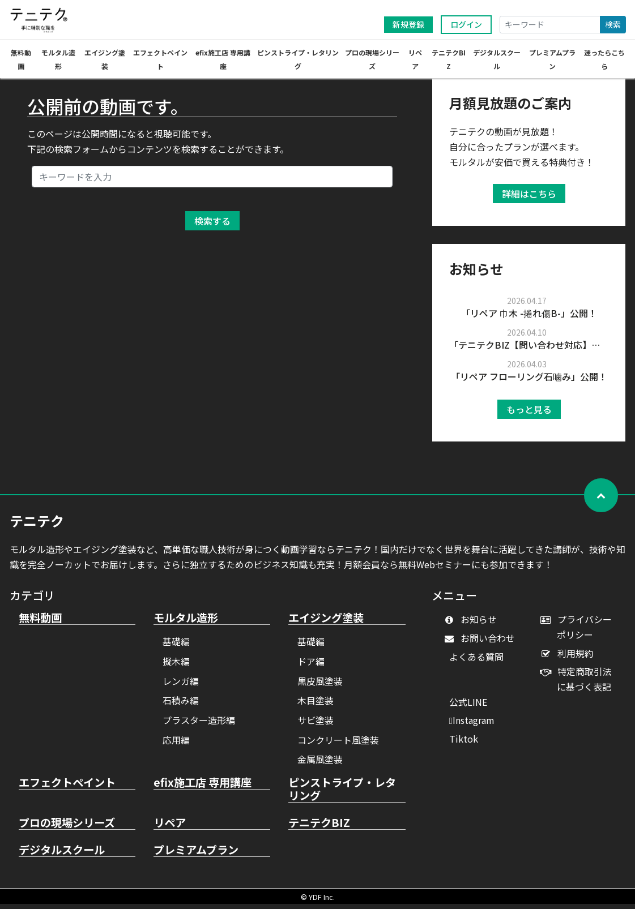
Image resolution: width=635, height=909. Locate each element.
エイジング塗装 (326, 623)
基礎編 (176, 646)
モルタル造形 (186, 623)
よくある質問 (476, 661)
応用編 (176, 745)
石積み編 (181, 705)
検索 (613, 24)
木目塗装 (315, 705)
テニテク (37, 525)
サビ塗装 (315, 725)
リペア (170, 828)
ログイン (466, 24)
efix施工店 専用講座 (203, 788)
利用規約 (569, 658)
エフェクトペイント (67, 788)
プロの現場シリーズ (67, 828)
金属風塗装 (320, 764)
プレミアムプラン (196, 855)
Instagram (472, 725)
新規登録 (408, 24)
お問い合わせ (482, 643)
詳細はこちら (529, 198)
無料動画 (40, 623)
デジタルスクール (62, 855)
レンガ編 (181, 686)
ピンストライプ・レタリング (342, 794)
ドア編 (311, 666)
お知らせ (473, 624)
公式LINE (468, 707)
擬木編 (176, 666)
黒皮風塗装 (320, 686)
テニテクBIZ (319, 828)
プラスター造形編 (199, 725)
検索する (212, 226)
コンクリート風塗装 (338, 745)
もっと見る (529, 414)
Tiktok (463, 744)
